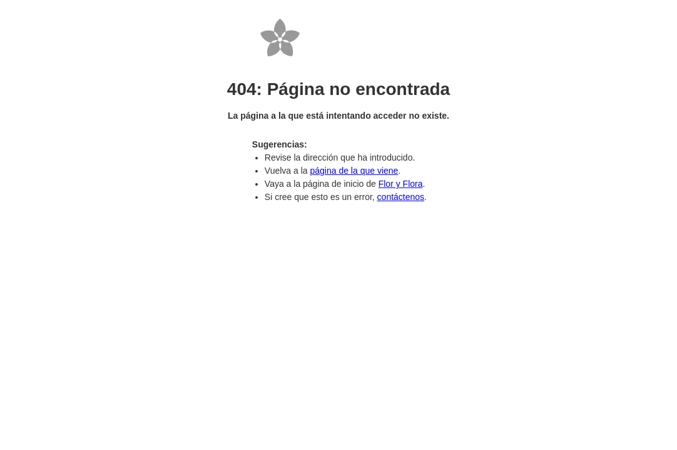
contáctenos (401, 197)
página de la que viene (354, 171)
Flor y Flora (401, 184)
